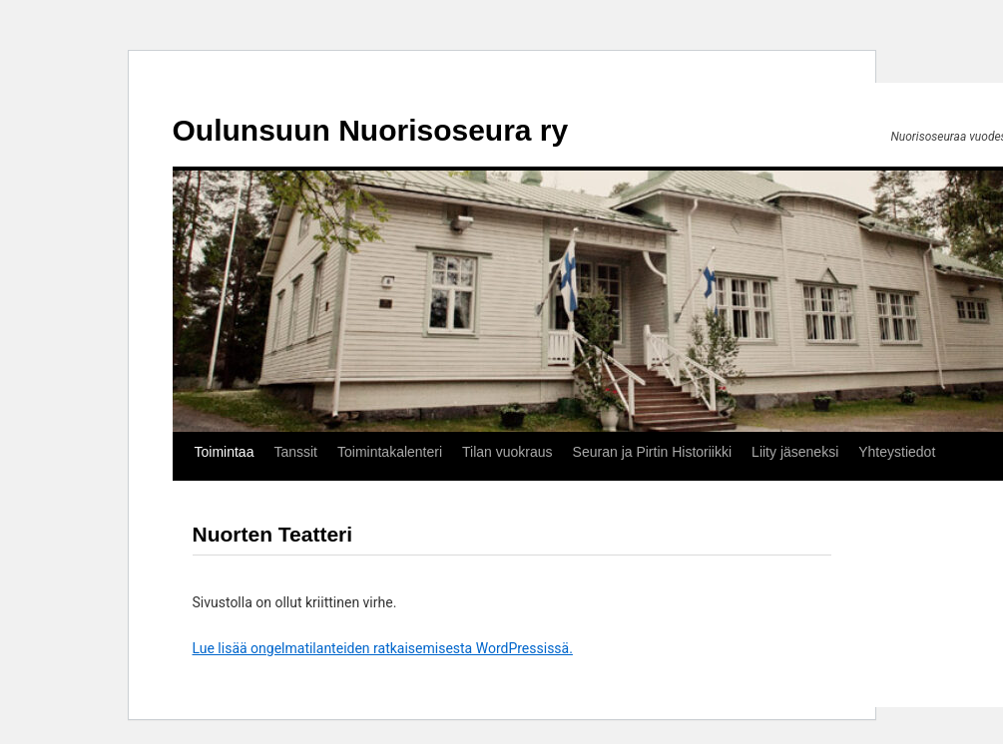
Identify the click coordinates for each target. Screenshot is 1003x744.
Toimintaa (224, 452)
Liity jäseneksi (795, 452)
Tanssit (295, 452)
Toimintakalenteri (389, 452)
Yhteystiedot (896, 452)
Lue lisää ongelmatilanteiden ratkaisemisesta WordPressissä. (383, 648)
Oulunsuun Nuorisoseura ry (371, 130)
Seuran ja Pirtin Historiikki (653, 452)
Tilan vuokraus (507, 452)
